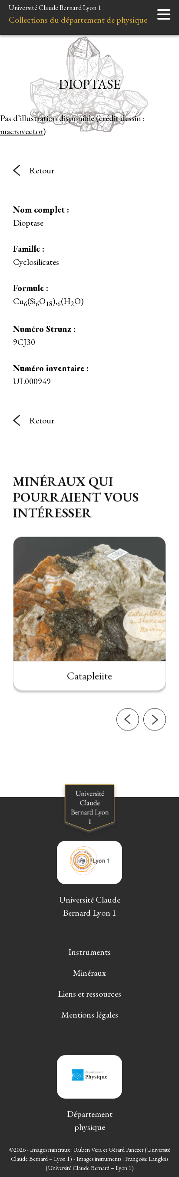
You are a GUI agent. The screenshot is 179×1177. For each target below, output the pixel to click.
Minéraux (89, 972)
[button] (127, 758)
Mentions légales (89, 1014)
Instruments (89, 951)
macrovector (21, 131)
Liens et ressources (89, 993)
